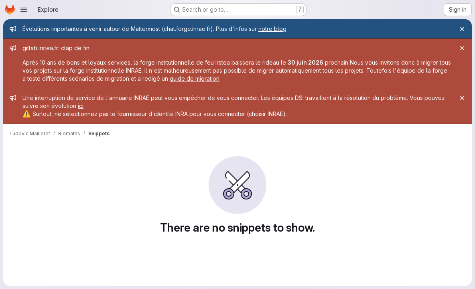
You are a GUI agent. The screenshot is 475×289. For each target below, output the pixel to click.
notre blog (272, 28)
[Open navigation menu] (23, 9)
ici (80, 105)
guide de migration (194, 78)
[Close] (462, 29)
